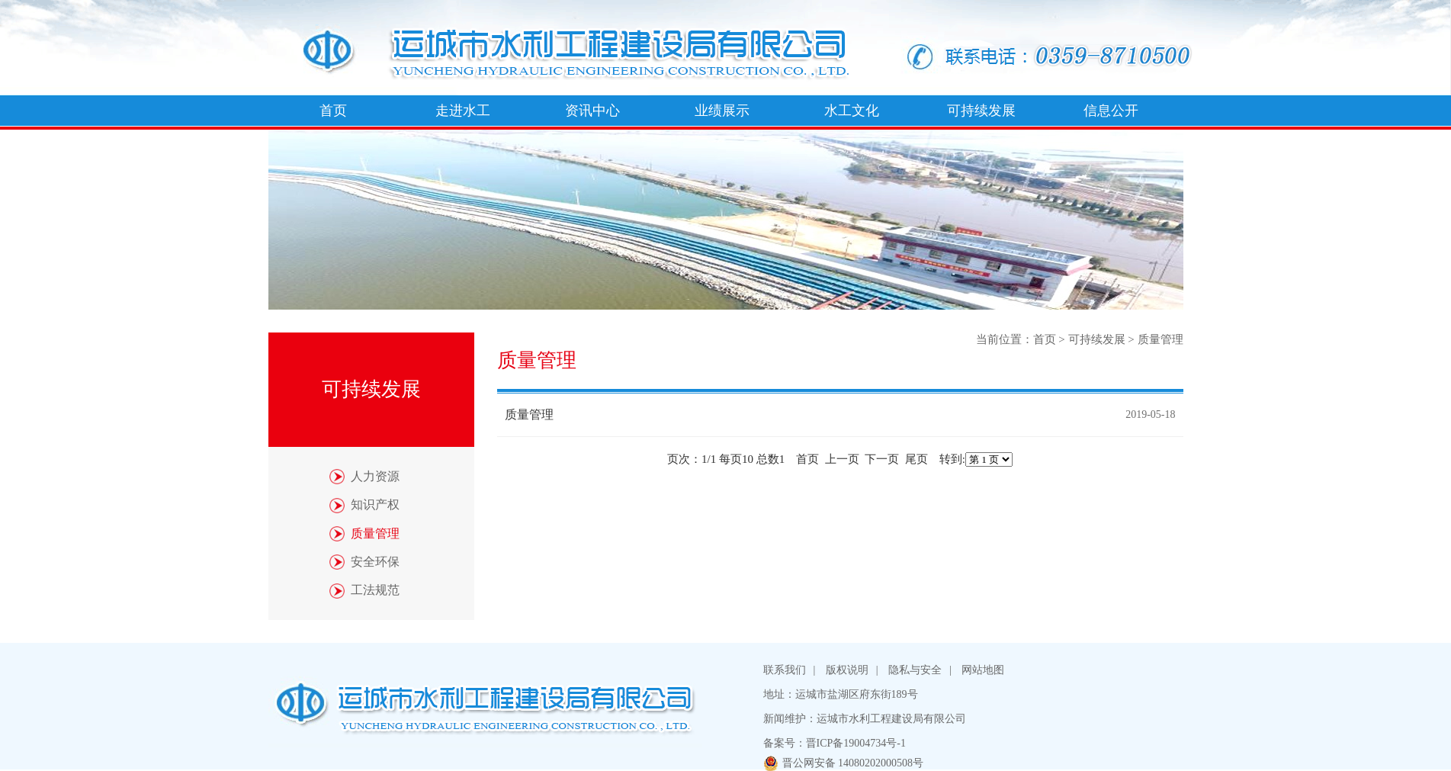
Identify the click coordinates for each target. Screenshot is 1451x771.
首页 (333, 110)
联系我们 (784, 670)
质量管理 (1160, 339)
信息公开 (1110, 110)
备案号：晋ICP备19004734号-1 (834, 743)
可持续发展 (981, 110)
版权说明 (847, 670)
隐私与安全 (915, 670)
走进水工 (462, 110)
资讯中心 (592, 110)
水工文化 (851, 110)
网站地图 (982, 670)
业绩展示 (722, 110)
